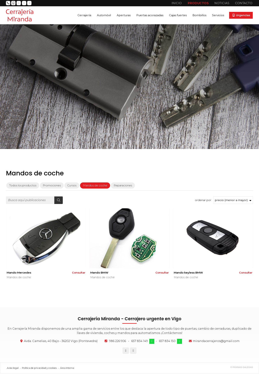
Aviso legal (13, 368)
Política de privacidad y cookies (39, 368)
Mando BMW (99, 273)
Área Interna (67, 368)
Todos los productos (22, 186)
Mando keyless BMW (188, 273)
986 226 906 (117, 341)
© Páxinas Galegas (241, 368)
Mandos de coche (19, 278)
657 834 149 (139, 341)
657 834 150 (167, 341)
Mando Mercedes (19, 273)
